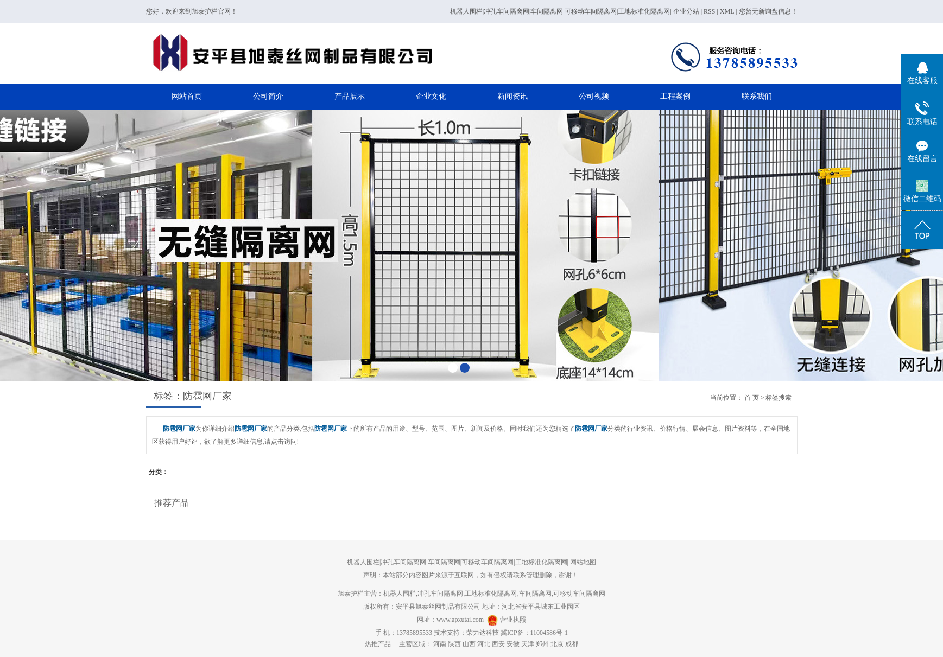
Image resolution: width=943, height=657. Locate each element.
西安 (498, 644)
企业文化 (431, 96)
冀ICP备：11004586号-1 (534, 632)
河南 (439, 644)
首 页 (751, 397)
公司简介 (268, 96)
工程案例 (675, 96)
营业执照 (513, 619)
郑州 (542, 644)
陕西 (454, 644)
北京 (557, 644)
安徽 (513, 644)
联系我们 (757, 96)
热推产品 (378, 644)
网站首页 (187, 96)
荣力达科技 (482, 632)
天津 (527, 644)
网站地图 (583, 562)
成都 (571, 644)
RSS (709, 11)
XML (727, 11)
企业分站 (686, 11)
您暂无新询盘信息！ (768, 11)
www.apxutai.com (460, 619)
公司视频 (594, 96)
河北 (483, 644)
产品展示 (349, 96)
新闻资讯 (512, 96)
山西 (469, 644)
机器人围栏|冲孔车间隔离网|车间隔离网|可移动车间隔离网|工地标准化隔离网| (561, 11)
